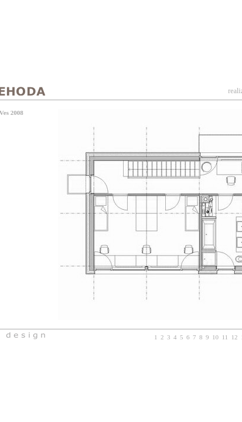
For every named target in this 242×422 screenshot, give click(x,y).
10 (215, 337)
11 (224, 337)
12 (234, 337)
